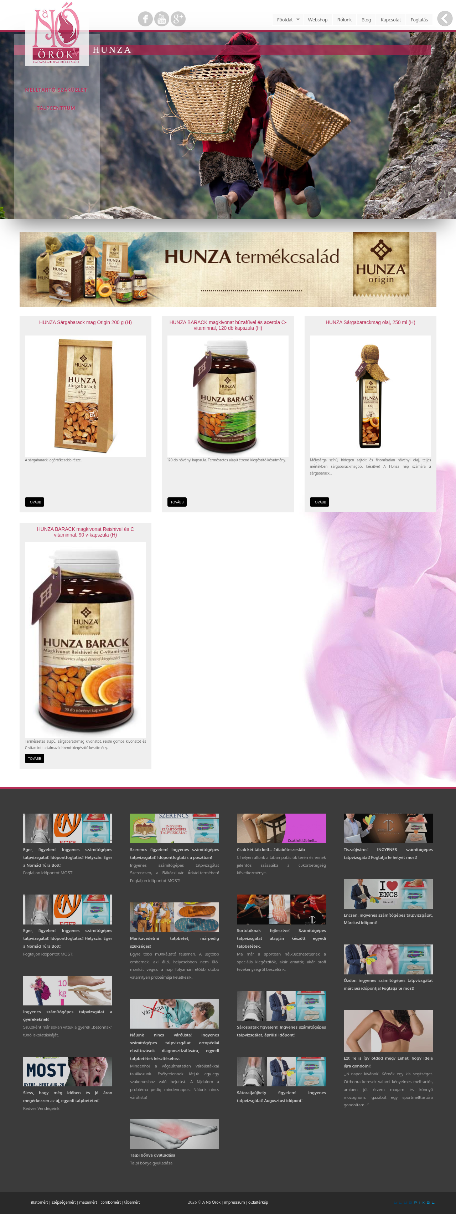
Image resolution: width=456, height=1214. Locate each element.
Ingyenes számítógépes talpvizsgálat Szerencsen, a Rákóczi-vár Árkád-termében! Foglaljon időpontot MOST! (174, 872)
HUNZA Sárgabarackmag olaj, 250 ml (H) (370, 322)
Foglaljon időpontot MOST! (48, 872)
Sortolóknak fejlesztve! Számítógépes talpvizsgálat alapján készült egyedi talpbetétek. (281, 938)
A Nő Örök (211, 1202)
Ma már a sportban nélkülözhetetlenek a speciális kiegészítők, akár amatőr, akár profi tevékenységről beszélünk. (281, 961)
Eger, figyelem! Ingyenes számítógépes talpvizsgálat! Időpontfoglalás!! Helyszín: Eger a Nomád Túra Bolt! (67, 857)
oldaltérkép (258, 1202)
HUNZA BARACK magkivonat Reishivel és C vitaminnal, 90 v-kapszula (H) (85, 532)
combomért (110, 1202)
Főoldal (285, 19)
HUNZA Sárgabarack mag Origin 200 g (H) (85, 322)
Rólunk (344, 19)
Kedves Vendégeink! (42, 1108)
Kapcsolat (391, 19)
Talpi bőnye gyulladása (152, 1155)
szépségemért (64, 1202)
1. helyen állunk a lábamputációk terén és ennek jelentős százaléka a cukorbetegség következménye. (281, 865)
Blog (366, 19)
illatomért (39, 1202)
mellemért (88, 1202)
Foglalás (419, 19)
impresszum (234, 1202)
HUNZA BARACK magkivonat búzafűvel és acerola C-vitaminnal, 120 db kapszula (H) (228, 325)
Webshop (318, 19)
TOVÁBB (34, 502)
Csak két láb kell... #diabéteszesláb (271, 849)
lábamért (132, 1202)
